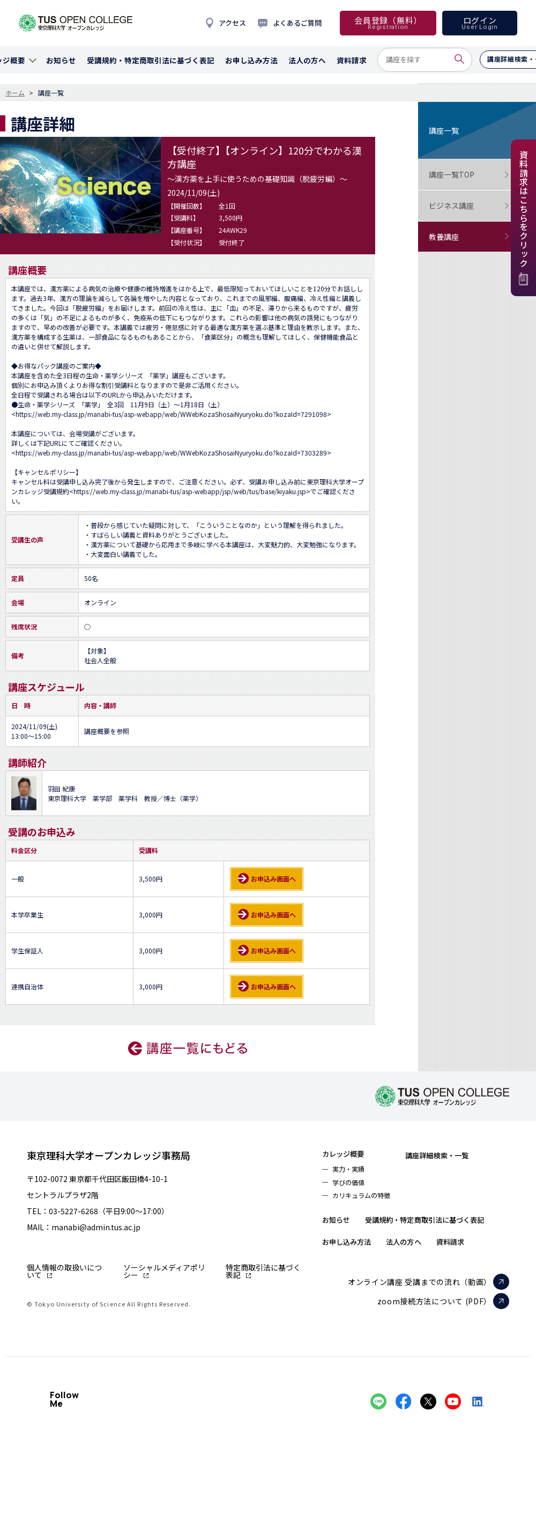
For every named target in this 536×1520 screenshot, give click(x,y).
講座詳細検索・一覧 (458, 1154)
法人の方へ (422, 1269)
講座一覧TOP (469, 174)
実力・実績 (352, 1171)
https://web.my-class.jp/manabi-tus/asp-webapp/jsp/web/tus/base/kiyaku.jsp (189, 491)
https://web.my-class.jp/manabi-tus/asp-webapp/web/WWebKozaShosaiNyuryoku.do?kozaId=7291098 (171, 413)
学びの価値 (352, 1186)
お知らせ (340, 1226)
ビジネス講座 (469, 205)
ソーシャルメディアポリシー (164, 1271)
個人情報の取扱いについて (64, 1271)
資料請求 (478, 1269)
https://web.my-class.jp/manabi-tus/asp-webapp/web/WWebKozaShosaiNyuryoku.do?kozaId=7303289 (171, 452)
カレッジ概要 (349, 1154)
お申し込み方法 (353, 1269)
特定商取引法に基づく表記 (263, 1271)
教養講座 (469, 237)
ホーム (15, 93)
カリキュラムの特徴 (367, 1201)
